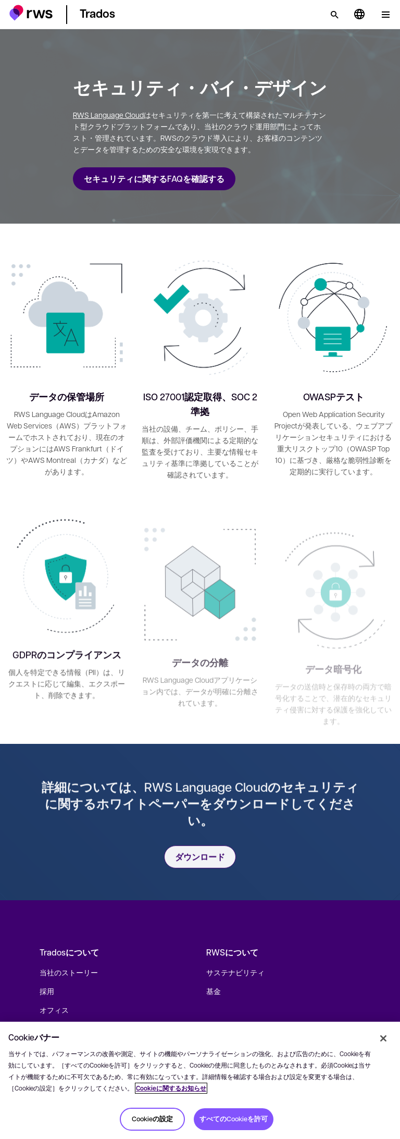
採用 (47, 991)
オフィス (54, 1009)
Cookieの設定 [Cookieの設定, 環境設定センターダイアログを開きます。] (152, 1118)
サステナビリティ (235, 972)
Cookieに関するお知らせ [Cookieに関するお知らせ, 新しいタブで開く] (171, 1088)
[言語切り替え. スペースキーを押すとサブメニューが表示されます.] (359, 14)
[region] (200, 1080)
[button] (31, 13)
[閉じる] (383, 1038)
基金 (213, 991)
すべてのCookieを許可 (233, 1118)
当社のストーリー (69, 972)
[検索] (334, 14)
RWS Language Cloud (108, 114)
